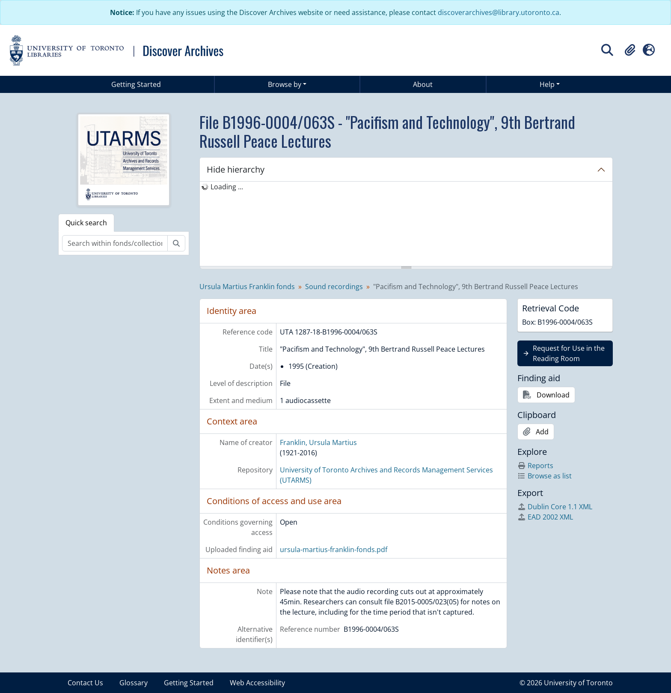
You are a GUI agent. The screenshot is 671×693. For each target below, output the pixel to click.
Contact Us (85, 682)
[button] (630, 50)
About (423, 84)
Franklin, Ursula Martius (318, 442)
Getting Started (136, 84)
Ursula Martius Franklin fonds (247, 286)
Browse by (284, 84)
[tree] (406, 224)
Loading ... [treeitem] (227, 186)
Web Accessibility (257, 682)
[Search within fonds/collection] (115, 243)
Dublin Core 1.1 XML (554, 506)
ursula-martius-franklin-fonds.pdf (333, 549)
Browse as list (544, 476)
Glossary (133, 682)
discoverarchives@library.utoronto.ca (498, 12)
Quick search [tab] (86, 222)
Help (547, 84)
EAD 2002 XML (545, 517)
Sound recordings (334, 286)
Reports (535, 465)
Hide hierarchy (235, 169)
